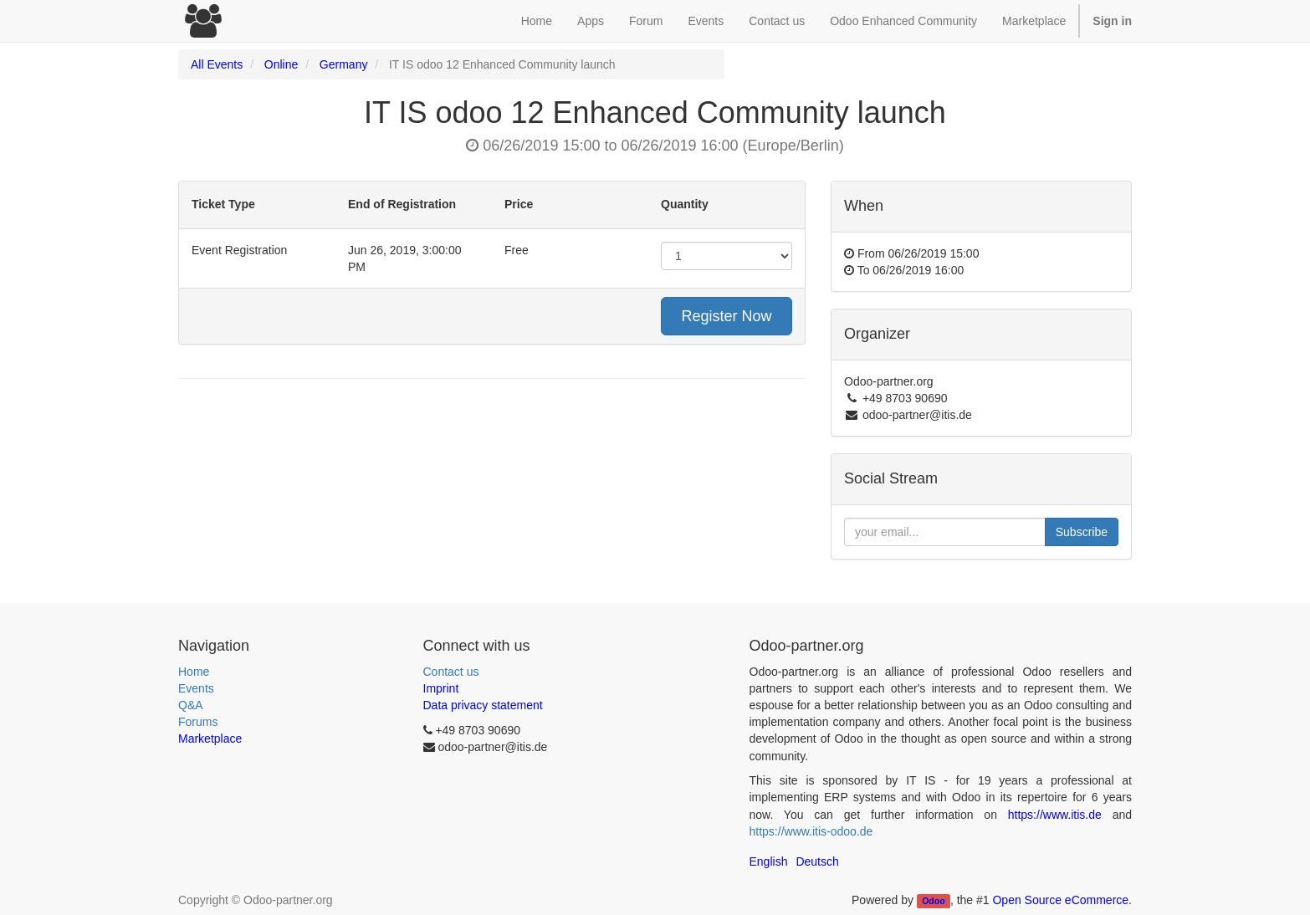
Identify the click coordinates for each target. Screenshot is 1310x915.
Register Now (726, 316)
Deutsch (817, 861)
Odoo (933, 901)
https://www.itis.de (1055, 814)
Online (281, 64)
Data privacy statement (483, 705)
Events (196, 688)
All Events (217, 64)
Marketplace (1034, 21)
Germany (344, 64)
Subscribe (1082, 532)
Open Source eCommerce (1060, 900)
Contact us (451, 671)
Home (193, 671)
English (769, 861)
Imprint (441, 688)
